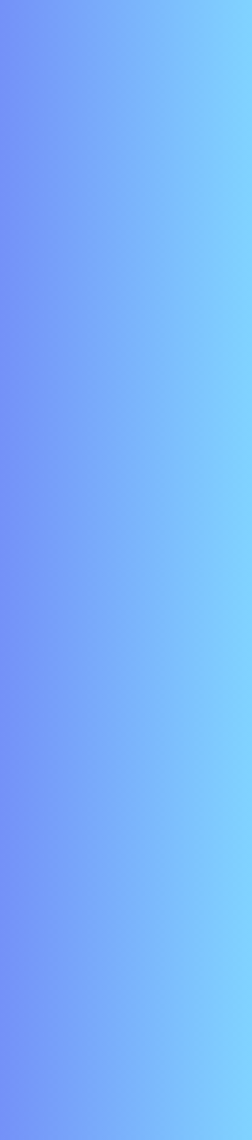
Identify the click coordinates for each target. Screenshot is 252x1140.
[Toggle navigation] (231, 25)
